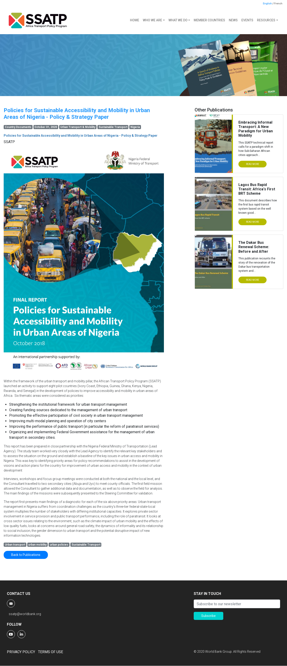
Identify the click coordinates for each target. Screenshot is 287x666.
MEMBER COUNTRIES (209, 20)
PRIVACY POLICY (21, 652)
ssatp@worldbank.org (25, 614)
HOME (134, 20)
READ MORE (252, 164)
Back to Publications (25, 555)
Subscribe (208, 616)
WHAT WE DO (178, 20)
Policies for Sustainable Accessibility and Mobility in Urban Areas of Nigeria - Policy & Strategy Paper (80, 135)
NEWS (233, 20)
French (278, 3)
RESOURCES (266, 20)
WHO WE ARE (152, 20)
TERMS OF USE (50, 652)
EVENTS (247, 20)
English (267, 3)
